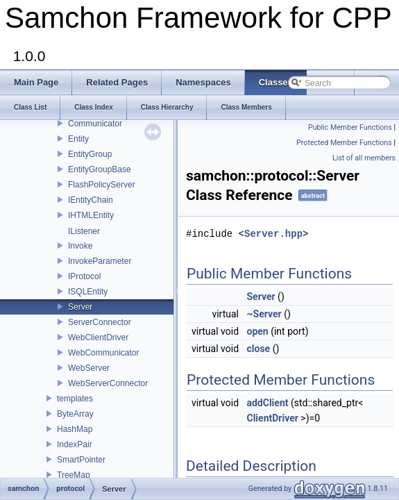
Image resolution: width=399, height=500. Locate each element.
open (258, 331)
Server (80, 307)
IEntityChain (90, 200)
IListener (84, 231)
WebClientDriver (98, 337)
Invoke (80, 246)
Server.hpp (273, 233)
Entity (78, 139)
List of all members (364, 157)
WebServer (89, 368)
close (259, 348)
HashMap (74, 429)
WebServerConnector (108, 383)
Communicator (95, 123)
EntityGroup (90, 154)
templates (75, 398)
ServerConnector (99, 322)
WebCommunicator (103, 353)
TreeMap (73, 475)
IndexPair (74, 444)
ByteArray (75, 414)
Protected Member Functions (344, 142)
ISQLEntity (88, 292)
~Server (264, 313)
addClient (268, 402)
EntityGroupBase (99, 169)
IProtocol (84, 276)
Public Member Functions (350, 127)
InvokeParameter (99, 261)
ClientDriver (272, 418)
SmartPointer (81, 460)
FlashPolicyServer (101, 185)
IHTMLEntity (91, 215)
